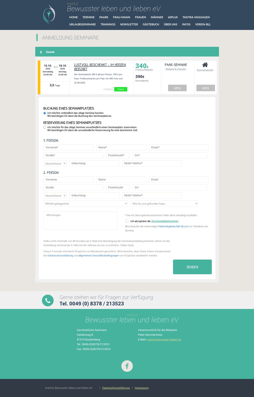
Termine (89, 17)
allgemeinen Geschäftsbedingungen (98, 255)
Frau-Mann (121, 17)
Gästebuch (151, 24)
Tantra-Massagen (196, 17)
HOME (73, 17)
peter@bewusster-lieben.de (164, 339)
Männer (157, 17)
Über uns (170, 24)
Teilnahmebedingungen (164, 221)
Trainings (108, 24)
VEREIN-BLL (203, 24)
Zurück (50, 52)
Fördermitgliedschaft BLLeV (173, 226)
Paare (103, 17)
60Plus (173, 17)
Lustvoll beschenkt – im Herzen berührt (100, 66)
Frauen (140, 17)
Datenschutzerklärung (60, 255)
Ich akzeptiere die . (152, 221)
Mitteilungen (80, 221)
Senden (192, 266)
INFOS (177, 88)
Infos (186, 24)
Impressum (142, 388)
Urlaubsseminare (82, 24)
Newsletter (129, 24)
